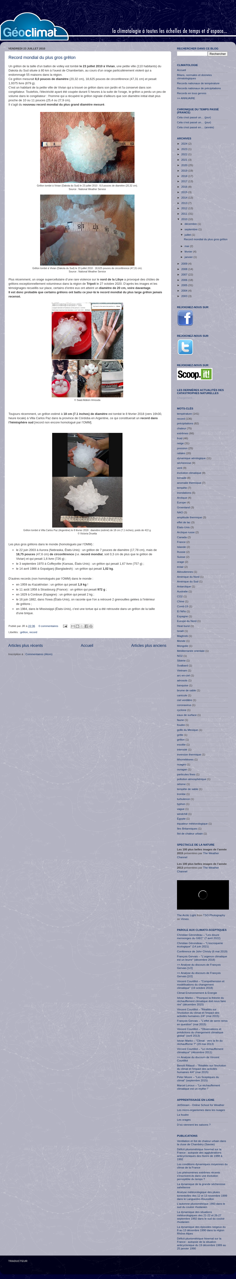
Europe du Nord (187, 620)
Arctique (182, 497)
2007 (184, 274)
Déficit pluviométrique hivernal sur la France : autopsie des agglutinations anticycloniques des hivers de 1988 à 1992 (199, 1154)
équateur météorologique (192, 823)
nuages (181, 764)
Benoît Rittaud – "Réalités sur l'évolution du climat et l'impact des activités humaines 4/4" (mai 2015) (201, 1069)
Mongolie (182, 645)
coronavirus (184, 704)
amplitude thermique (189, 517)
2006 (184, 279)
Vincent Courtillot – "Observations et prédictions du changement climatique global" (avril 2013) (200, 1032)
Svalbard (182, 665)
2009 (184, 263)
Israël (180, 630)
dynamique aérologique (191, 458)
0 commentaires (48, 625)
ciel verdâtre (184, 700)
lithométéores (185, 759)
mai (187, 246)
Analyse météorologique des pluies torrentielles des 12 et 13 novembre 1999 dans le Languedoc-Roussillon (202, 1195)
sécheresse (184, 462)
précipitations (185, 423)
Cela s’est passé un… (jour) (194, 122)
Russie (181, 551)
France (181, 541)
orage (180, 561)
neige (180, 443)
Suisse (181, 556)
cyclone (181, 709)
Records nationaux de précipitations (199, 88)
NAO (180, 512)
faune (180, 719)
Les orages (184, 1119)
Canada (182, 537)
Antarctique (184, 586)
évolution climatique (189, 472)
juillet (188, 234)
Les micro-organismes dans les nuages (201, 1109)
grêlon (24, 632)
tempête (182, 487)
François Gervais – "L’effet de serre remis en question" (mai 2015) (202, 1022)
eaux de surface (187, 714)
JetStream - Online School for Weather (200, 1104)
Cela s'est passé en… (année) (195, 127)
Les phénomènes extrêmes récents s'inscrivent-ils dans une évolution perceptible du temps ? (198, 1176)
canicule (182, 695)
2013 (184, 202)
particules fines (186, 774)
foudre (181, 724)
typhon (181, 803)
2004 (184, 290)
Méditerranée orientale (191, 650)
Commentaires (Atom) (38, 654)
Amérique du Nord (188, 576)
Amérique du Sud (187, 581)
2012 (184, 208)
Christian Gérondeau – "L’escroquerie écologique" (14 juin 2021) (200, 944)
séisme (181, 784)
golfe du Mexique (187, 729)
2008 (184, 269)
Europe (181, 502)
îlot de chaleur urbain (190, 833)
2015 (184, 192)
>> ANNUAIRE (186, 98)
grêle (180, 734)
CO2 (180, 596)
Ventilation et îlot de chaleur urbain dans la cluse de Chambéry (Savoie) (201, 1142)
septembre (191, 229)
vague (181, 808)
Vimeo (185, 918)
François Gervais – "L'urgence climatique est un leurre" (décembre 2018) (202, 958)
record (33, 632)
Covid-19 (182, 606)
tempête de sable (187, 788)
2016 (184, 186)
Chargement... (185, 397)
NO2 (180, 655)
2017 (184, 181)
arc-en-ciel (183, 675)
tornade (181, 477)
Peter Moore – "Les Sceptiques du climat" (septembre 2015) (198, 1078)
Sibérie (181, 660)
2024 (184, 143)
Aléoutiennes (185, 571)
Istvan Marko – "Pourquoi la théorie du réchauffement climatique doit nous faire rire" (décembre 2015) (201, 1001)
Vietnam (182, 670)
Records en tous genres (191, 93)
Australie (182, 591)
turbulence (183, 798)
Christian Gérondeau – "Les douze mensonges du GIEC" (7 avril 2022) (198, 936)
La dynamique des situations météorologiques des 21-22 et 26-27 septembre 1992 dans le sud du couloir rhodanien (200, 1216)
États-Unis (183, 527)
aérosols (182, 680)
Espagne (182, 616)
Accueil (87, 645)
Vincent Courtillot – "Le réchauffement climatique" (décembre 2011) (200, 1050)
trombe (181, 793)
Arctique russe (186, 532)
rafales (181, 453)
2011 (184, 213)
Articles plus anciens (148, 645)
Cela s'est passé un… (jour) (194, 117)
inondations (184, 492)
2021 (184, 159)
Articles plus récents (25, 645)
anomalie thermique (189, 482)
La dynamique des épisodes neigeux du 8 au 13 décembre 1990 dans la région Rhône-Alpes (201, 1230)
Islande (181, 546)
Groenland (183, 507)
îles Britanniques (187, 828)
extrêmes (182, 433)
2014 (184, 197)
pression (182, 448)
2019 (184, 170)
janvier (189, 256)
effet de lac (183, 522)
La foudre (183, 1114)
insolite (181, 744)
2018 (184, 176)
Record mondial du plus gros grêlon (42, 57)
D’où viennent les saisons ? (194, 1124)
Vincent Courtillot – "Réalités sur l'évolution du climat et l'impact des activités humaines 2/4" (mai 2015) (198, 1012)
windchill (182, 813)
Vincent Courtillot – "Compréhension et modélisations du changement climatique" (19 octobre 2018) (200, 984)
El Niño (181, 611)
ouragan (182, 769)
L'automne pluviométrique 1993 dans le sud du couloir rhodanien (201, 1205)
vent (179, 467)
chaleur (181, 428)
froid (179, 438)
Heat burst (183, 625)
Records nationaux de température (198, 83)
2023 (184, 149)
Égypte (181, 818)
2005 (184, 285)
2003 (184, 296)
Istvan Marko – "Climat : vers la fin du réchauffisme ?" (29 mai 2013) (200, 1042)
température (184, 413)
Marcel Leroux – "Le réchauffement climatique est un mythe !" (198, 1087)
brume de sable (186, 690)
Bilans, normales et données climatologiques (194, 76)
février (189, 251)
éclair (180, 566)
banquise (182, 685)
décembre (191, 223)
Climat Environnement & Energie (197, 992)
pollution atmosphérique (191, 779)
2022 (184, 154)
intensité (182, 749)
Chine (180, 601)
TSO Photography (214, 915)
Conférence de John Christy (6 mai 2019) (202, 951)
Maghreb (182, 635)
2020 (184, 165)
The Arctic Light (186, 915)
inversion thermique (189, 754)
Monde (181, 640)
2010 (184, 219)
